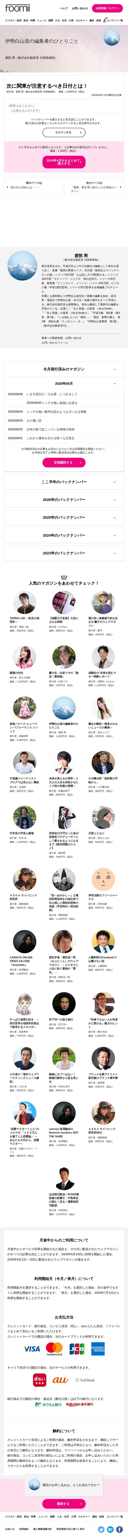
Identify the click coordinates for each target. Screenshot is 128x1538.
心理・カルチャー (78, 20)
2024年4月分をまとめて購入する (63, 162)
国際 (50, 20)
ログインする (63, 132)
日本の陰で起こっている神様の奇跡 (50, 429)
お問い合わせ (80, 8)
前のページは (34, 185)
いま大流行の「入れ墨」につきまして (52, 394)
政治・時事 (29, 20)
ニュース (41, 20)
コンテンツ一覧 (114, 20)
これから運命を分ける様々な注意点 (50, 438)
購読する (63, 1504)
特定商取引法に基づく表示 (70, 1529)
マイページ (71, 1451)
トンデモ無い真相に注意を (44, 403)
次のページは (94, 187)
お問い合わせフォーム (55, 342)
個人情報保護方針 (42, 1529)
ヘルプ (64, 8)
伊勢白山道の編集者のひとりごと (43, 41)
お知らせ (9, 1529)
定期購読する (63, 462)
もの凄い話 (34, 420)
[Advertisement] (64, 221)
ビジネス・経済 (13, 20)
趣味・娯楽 (95, 20)
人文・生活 (61, 20)
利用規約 (23, 1529)
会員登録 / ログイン (107, 8)
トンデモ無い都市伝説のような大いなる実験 (56, 412)
